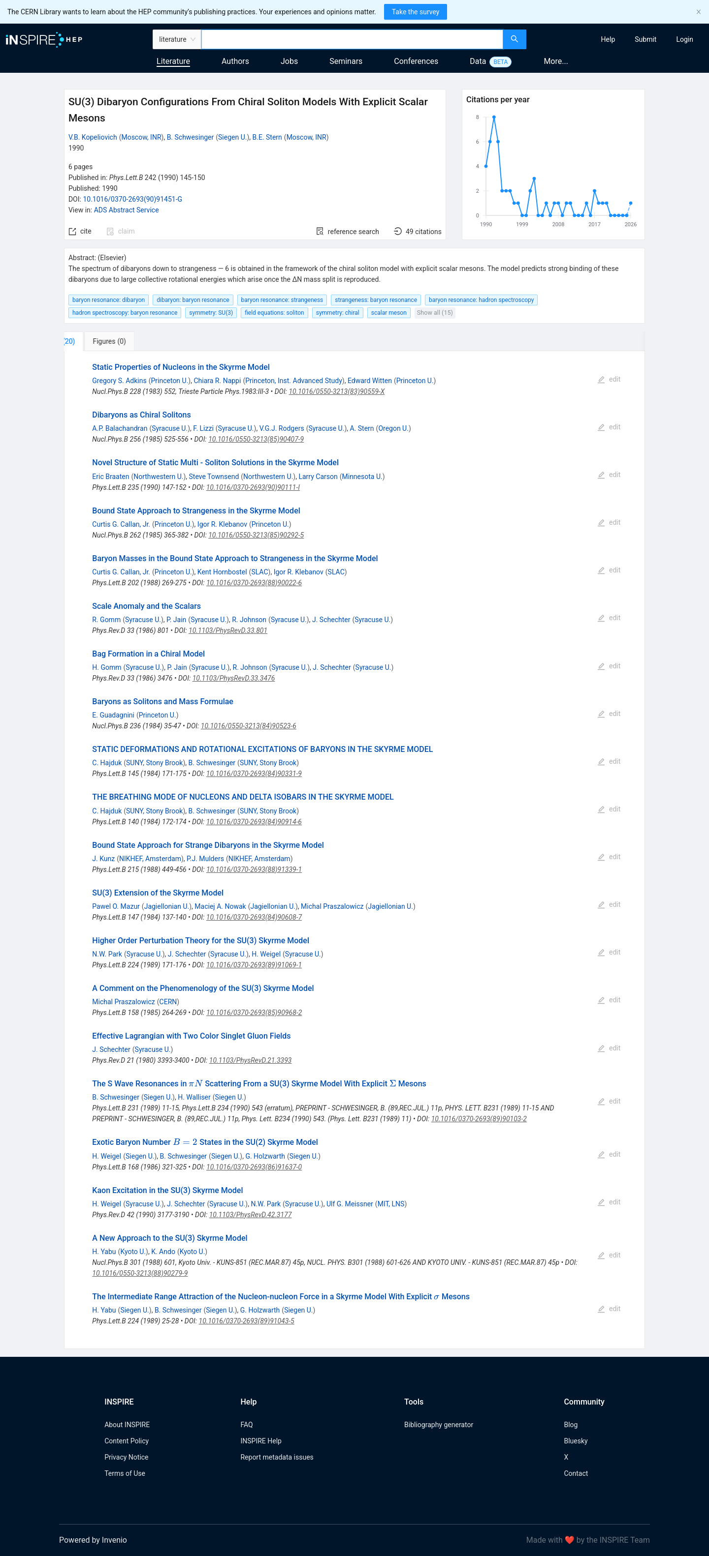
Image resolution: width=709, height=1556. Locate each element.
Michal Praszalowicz (332, 906)
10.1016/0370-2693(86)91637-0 (254, 1167)
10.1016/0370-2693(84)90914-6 (254, 822)
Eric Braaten (110, 476)
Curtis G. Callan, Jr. (121, 524)
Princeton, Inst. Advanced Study (293, 381)
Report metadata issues (276, 1457)
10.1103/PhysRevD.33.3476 (234, 678)
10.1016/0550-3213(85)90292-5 (256, 535)
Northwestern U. (158, 476)
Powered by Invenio (93, 1540)
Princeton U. (169, 381)
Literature (173, 61)
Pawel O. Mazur (116, 906)
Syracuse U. (170, 428)
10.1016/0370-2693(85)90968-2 (254, 1013)
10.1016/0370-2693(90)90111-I (253, 487)
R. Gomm (106, 620)
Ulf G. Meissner (349, 1204)
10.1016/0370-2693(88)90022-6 (254, 583)
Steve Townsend (214, 476)
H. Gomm (106, 667)
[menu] (619, 39)
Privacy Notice (126, 1457)
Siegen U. (232, 137)
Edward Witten (370, 381)
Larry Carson (317, 476)
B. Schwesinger (190, 137)
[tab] (96, 341)
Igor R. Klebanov (222, 524)
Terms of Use (124, 1473)
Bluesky (575, 1441)
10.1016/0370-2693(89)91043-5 (246, 1321)
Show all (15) (435, 312)
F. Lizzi (203, 428)
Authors (235, 61)
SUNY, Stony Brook (154, 763)
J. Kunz (103, 859)
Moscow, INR (141, 137)
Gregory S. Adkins (119, 381)
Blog (571, 1425)
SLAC (259, 572)
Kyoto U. (133, 1252)
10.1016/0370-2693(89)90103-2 (479, 1119)
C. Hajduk (107, 763)
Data (478, 61)
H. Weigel (266, 954)
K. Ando (163, 1252)
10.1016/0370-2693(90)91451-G (132, 199)
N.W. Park (107, 954)
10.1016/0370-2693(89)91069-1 (254, 965)
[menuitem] (608, 39)
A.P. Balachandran (119, 428)
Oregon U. (393, 428)
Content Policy (126, 1441)
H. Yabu (104, 1252)
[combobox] (352, 39)
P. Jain (176, 620)
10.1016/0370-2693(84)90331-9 (254, 774)
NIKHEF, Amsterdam (150, 859)
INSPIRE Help (260, 1441)
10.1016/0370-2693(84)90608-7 (254, 917)
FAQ (246, 1425)
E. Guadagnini (113, 715)
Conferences (416, 61)
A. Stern (362, 428)
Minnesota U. (362, 476)
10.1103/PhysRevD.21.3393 (250, 1060)
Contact (576, 1473)
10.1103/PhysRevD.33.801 (228, 630)
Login (684, 39)
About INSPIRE (127, 1425)
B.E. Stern (267, 137)
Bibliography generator (438, 1425)
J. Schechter (331, 620)
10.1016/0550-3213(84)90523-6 (248, 726)
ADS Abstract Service (126, 210)
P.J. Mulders (205, 859)
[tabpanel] (354, 850)
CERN (168, 1002)
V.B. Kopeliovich (92, 137)
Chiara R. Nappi (217, 381)
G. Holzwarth (265, 1156)
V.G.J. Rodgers (281, 428)
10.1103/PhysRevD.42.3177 (250, 1215)
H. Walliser (194, 1097)
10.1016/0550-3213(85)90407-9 (256, 439)
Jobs (289, 61)
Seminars (345, 61)
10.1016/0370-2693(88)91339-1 (254, 869)
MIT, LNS (391, 1204)
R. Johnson (249, 620)
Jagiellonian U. (167, 906)
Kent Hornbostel (222, 572)
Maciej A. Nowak (220, 906)
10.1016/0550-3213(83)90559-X (337, 391)
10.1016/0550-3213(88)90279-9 (140, 1273)
